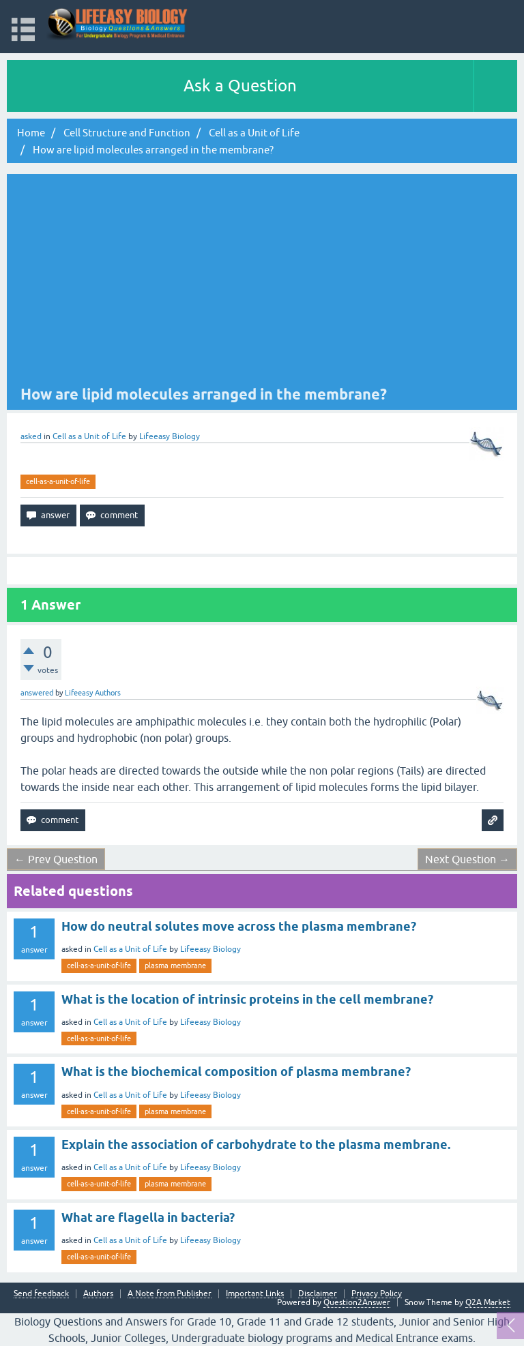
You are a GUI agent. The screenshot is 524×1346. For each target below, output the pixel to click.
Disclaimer (317, 1293)
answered (36, 693)
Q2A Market (487, 1302)
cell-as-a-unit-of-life (58, 481)
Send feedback (41, 1293)
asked (31, 436)
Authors (98, 1293)
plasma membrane (175, 965)
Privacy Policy (376, 1293)
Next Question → (467, 859)
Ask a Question (240, 85)
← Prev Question (56, 859)
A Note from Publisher (170, 1293)
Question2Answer (356, 1302)
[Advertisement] (251, 281)
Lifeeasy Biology (210, 949)
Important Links (255, 1293)
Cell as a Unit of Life (89, 436)
